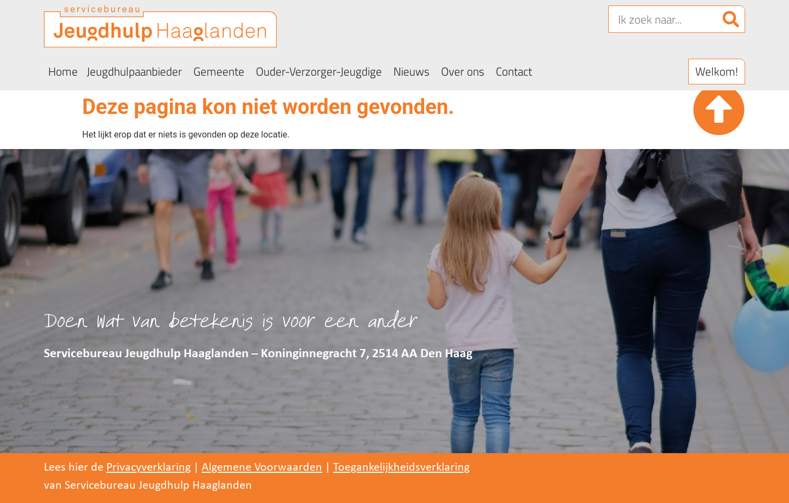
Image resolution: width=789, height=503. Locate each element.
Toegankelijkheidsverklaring (401, 467)
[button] (716, 71)
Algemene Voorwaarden (262, 467)
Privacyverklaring (148, 467)
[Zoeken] (731, 19)
